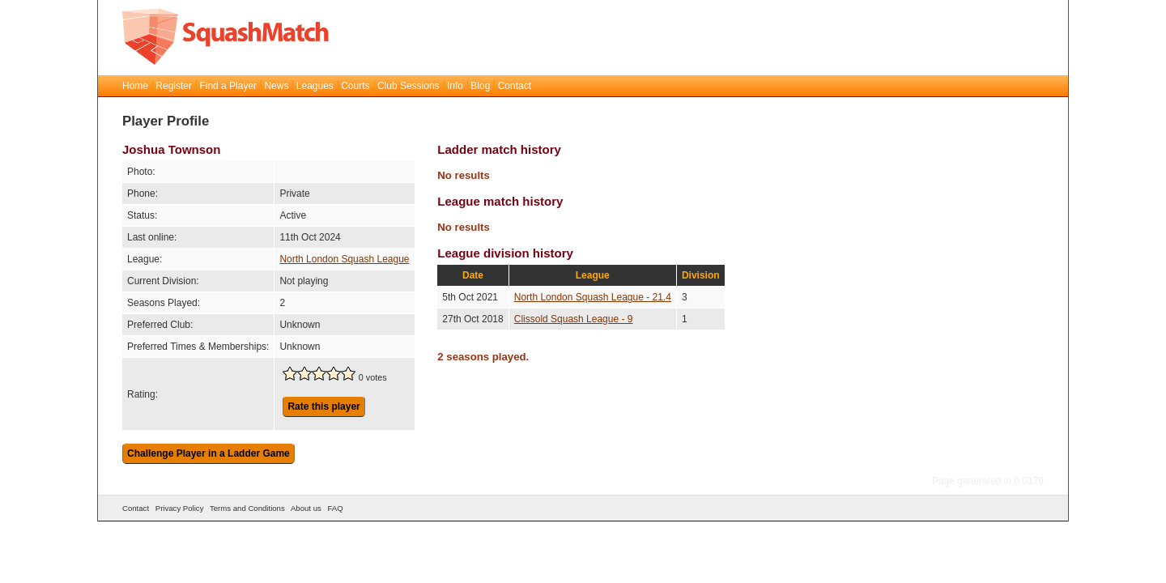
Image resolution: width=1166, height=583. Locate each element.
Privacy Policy (179, 508)
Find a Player (228, 85)
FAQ (335, 508)
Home (135, 85)
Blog (480, 85)
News (276, 85)
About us (306, 508)
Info (455, 85)
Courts (355, 85)
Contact (514, 85)
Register (173, 85)
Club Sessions (408, 85)
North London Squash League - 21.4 (592, 297)
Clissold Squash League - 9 (573, 319)
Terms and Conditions (247, 508)
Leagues (315, 85)
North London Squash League (344, 259)
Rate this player (323, 406)
